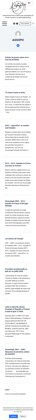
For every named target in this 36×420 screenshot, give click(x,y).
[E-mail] (17, 24)
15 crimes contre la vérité (15, 93)
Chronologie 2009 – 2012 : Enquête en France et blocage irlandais (16, 203)
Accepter (13, 416)
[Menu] (4, 23)
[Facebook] (14, 24)
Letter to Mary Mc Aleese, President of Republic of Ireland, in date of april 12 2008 (17, 309)
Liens (7, 390)
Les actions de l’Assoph (14, 239)
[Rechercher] (33, 23)
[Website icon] (18, 45)
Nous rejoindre (25, 23)
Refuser (23, 416)
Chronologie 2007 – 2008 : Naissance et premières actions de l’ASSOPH (17, 351)
